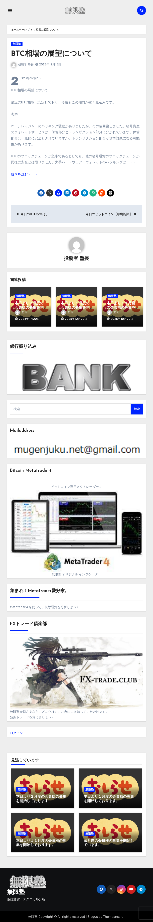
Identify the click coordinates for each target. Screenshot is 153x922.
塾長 (30, 64)
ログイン (16, 732)
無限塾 (17, 44)
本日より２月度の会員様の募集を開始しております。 (29, 307)
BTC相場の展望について (53, 54)
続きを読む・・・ (24, 174)
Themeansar (112, 916)
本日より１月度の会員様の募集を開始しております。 (75, 307)
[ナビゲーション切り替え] (10, 10)
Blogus (92, 916)
